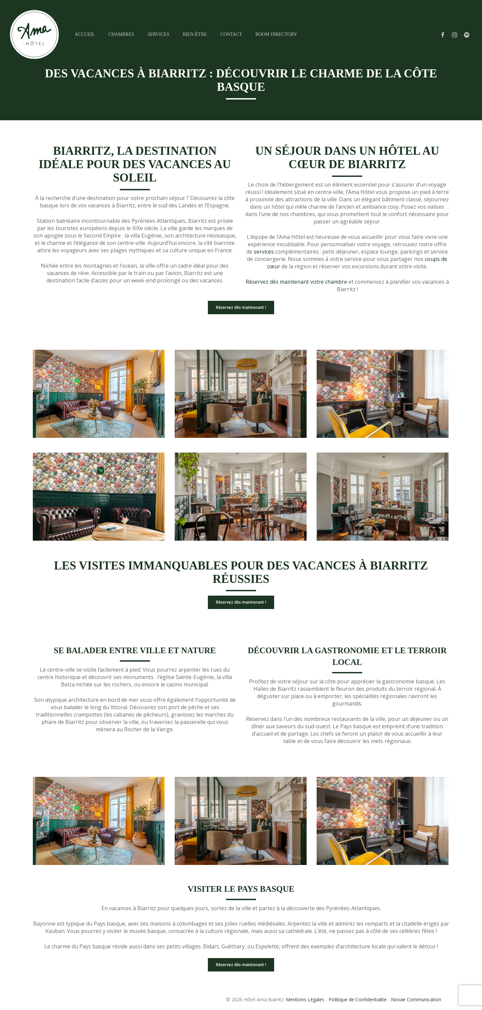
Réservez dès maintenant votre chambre (296, 281)
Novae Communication (416, 999)
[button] (241, 307)
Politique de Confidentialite (358, 999)
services (264, 251)
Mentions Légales (305, 999)
